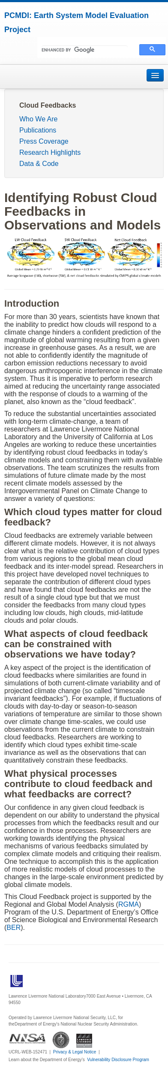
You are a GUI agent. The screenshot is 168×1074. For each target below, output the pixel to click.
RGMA (128, 904)
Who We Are (38, 119)
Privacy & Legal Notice (74, 1052)
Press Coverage (44, 141)
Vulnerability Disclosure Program (118, 1059)
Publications (37, 130)
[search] (85, 49)
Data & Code (39, 163)
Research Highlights (50, 152)
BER (13, 927)
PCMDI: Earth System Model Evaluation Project (76, 22)
